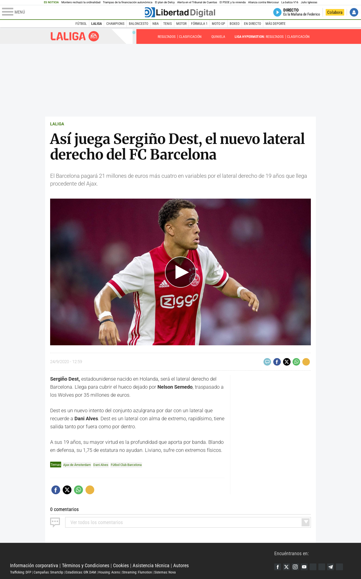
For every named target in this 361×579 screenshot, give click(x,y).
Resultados (166, 37)
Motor (181, 24)
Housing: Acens (109, 572)
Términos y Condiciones (85, 565)
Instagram (297, 566)
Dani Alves (104, 465)
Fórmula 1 (199, 24)
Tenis (167, 24)
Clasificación (190, 37)
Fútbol (81, 24)
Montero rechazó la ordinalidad (81, 2)
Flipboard (325, 566)
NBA (155, 24)
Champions (115, 24)
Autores (181, 565)
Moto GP (218, 24)
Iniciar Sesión (354, 12)
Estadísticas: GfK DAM (80, 572)
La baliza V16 (289, 2)
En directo (252, 24)
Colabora (334, 12)
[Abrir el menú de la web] (73, 12)
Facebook (278, 566)
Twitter (287, 566)
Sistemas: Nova (165, 572)
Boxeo (234, 24)
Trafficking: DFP (20, 572)
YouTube (306, 566)
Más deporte (275, 24)
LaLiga (96, 24)
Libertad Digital (142, 553)
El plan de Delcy (165, 2)
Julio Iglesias (309, 2)
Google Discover (316, 566)
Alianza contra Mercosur (263, 2)
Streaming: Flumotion (137, 572)
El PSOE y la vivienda (233, 2)
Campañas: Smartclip (48, 572)
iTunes (344, 566)
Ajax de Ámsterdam (78, 465)
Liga (75, 36)
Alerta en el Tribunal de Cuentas (197, 2)
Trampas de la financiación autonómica (127, 2)
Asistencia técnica (151, 565)
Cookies (121, 565)
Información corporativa (34, 565)
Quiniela (218, 37)
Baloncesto (138, 24)
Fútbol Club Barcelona (132, 465)
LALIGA (57, 124)
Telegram (335, 566)
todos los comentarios (96, 522)
